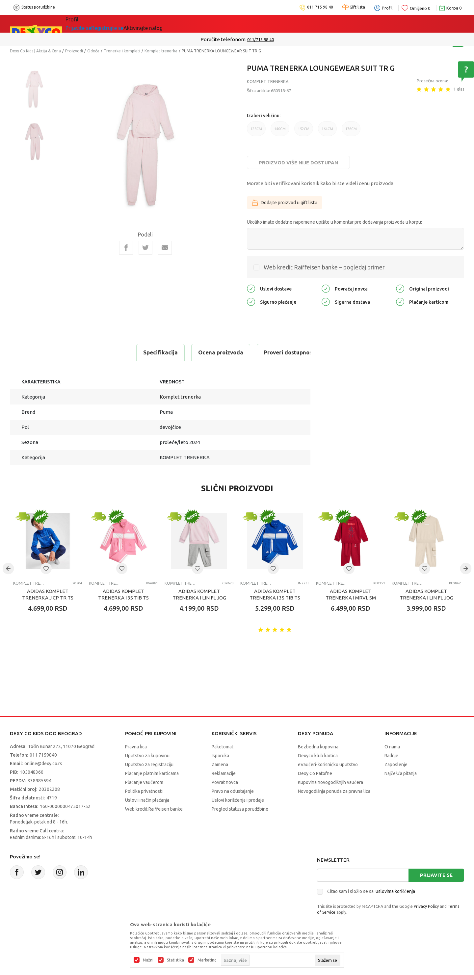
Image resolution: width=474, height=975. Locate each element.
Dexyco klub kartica (318, 755)
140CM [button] (280, 131)
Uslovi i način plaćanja (147, 800)
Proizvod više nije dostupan (298, 162)
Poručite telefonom (223, 39)
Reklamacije (224, 773)
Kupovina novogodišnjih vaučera (330, 782)
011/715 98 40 (260, 39)
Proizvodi (74, 51)
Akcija (133, 24)
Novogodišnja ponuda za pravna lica (334, 791)
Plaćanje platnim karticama (152, 773)
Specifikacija (37, 352)
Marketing (207, 960)
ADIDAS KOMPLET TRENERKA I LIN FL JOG (199, 594)
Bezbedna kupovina (318, 746)
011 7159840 (43, 755)
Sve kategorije (92, 24)
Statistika (175, 960)
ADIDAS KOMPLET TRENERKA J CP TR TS (47, 594)
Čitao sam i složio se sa (371, 891)
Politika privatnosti (144, 791)
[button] (46, 568)
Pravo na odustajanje (233, 791)
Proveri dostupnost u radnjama (182, 352)
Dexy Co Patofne (315, 773)
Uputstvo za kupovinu (147, 755)
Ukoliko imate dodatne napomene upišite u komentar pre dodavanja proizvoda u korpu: (334, 222)
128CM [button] (256, 131)
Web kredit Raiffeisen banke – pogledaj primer (324, 267)
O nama (392, 746)
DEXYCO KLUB (172, 24)
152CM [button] (303, 131)
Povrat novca (225, 782)
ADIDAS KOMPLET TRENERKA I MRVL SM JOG (351, 597)
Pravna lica (136, 746)
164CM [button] (327, 131)
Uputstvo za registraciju (149, 764)
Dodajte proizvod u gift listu (284, 203)
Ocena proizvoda (97, 352)
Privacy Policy (426, 906)
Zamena (220, 764)
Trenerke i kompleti (122, 51)
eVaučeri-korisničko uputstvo (328, 764)
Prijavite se (436, 875)
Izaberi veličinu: (263, 115)
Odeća (93, 51)
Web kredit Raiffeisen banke (154, 809)
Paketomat (222, 746)
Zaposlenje (396, 764)
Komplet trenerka (161, 51)
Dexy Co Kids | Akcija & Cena (35, 51)
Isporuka (220, 755)
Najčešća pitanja (400, 773)
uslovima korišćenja (395, 891)
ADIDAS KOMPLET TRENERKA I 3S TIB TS (123, 594)
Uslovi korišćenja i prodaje (238, 800)
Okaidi (215, 24)
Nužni (148, 960)
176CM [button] (351, 131)
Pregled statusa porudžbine (240, 809)
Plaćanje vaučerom (144, 782)
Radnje (391, 755)
